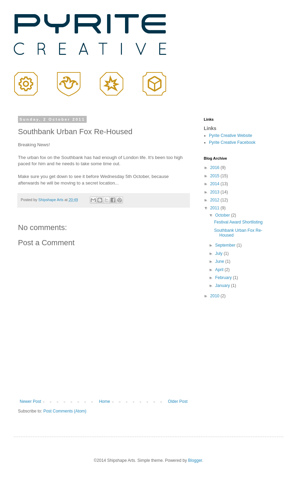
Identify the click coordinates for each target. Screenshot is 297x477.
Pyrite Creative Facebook (232, 142)
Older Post (178, 401)
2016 (215, 167)
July (219, 253)
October (223, 215)
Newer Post (30, 401)
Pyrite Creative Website (230, 135)
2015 (215, 175)
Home (104, 401)
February (224, 277)
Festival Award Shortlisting (238, 222)
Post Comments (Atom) (64, 411)
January (223, 285)
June (220, 261)
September (226, 245)
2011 (215, 208)
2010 (215, 296)
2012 (215, 200)
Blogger (195, 460)
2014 (215, 183)
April (219, 269)
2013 (215, 192)
